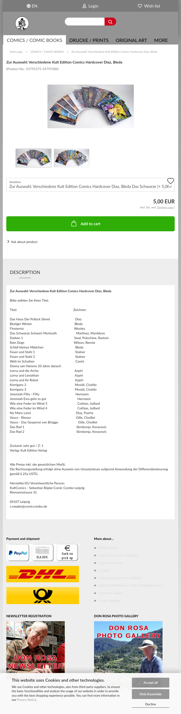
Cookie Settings (109, 600)
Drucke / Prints (89, 40)
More (161, 40)
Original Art (131, 40)
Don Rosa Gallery (111, 593)
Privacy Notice (26, 700)
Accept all (151, 682)
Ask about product (24, 242)
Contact (104, 570)
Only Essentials (151, 694)
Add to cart (85, 223)
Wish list (149, 5)
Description (25, 272)
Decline (150, 704)
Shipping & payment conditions (120, 578)
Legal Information (111, 563)
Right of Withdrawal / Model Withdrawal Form (131, 585)
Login (90, 5)
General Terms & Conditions (118, 555)
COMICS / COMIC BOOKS (34, 40)
